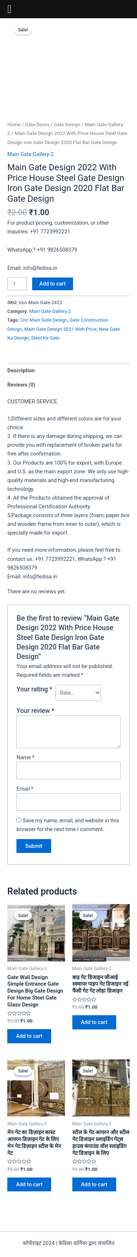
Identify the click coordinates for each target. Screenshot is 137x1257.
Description (21, 370)
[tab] (68, 371)
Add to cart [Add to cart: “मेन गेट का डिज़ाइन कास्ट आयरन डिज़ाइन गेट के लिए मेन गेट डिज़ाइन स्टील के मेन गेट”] (29, 1184)
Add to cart (52, 283)
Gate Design (67, 124)
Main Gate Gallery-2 (30, 154)
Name (25, 757)
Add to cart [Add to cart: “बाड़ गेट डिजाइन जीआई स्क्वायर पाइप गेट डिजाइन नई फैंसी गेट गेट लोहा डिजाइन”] (94, 1022)
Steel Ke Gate (45, 338)
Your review (35, 710)
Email (24, 788)
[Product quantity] (17, 284)
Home (13, 124)
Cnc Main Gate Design (43, 320)
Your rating (34, 689)
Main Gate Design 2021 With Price (60, 329)
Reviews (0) (21, 384)
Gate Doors (37, 124)
